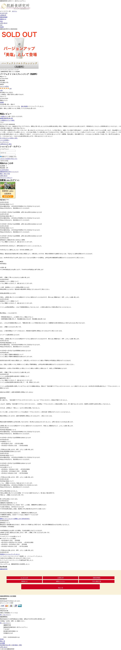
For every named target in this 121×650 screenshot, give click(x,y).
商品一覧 (60, 587)
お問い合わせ (3, 23)
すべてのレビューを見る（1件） (9, 138)
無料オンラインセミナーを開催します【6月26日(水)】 (15, 518)
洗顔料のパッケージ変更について (9, 301)
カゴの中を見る (4, 169)
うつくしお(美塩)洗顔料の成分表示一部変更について (14, 376)
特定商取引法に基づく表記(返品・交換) (11, 645)
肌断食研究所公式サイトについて (9, 171)
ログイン (14, 11)
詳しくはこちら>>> (5, 614)
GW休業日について (5, 441)
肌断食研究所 (3, 569)
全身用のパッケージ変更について (9, 281)
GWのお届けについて (6, 467)
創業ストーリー (60, 581)
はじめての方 (3, 13)
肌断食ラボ (3, 19)
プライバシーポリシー (6, 177)
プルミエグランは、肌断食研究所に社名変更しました (15, 564)
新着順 (2, 118)
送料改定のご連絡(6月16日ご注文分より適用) (12, 240)
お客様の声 (3, 15)
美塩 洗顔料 (24, 106)
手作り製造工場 (96, 581)
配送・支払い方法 (5, 173)
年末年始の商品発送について (8, 342)
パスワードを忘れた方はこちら (8, 158)
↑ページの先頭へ (4, 140)
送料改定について (5, 522)
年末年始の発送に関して (7, 216)
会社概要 (2, 643)
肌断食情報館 (3, 17)
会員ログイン (5, 116)
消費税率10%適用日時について (8, 503)
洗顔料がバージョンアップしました (10, 554)
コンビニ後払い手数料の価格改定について (11, 354)
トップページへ (4, 142)
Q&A (1, 21)
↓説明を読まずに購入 (6, 144)
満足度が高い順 (8, 118)
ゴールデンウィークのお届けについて (10, 536)
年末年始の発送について (7, 204)
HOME (2, 639)
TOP (1, 25)
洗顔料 (2, 27)
